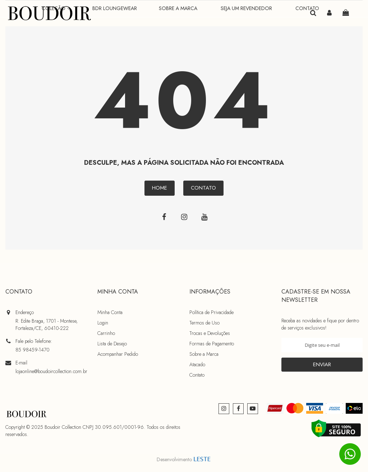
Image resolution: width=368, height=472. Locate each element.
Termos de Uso (204, 322)
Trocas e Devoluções (209, 333)
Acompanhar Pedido (117, 354)
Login (102, 322)
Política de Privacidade (211, 312)
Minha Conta (110, 312)
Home (159, 190)
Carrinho (106, 333)
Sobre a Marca (203, 354)
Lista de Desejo (112, 343)
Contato (203, 190)
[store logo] (50, 13)
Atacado (197, 364)
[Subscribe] (322, 365)
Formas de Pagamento (211, 343)
